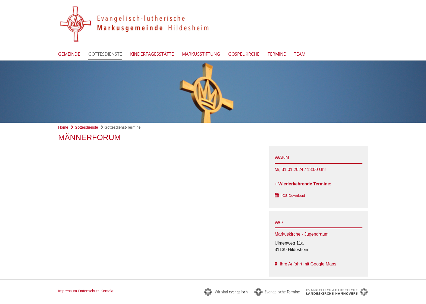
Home (63, 127)
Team (299, 54)
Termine (277, 54)
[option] (213, 92)
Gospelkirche (243, 54)
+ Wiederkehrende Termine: (303, 184)
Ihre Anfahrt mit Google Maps (308, 264)
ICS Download (293, 196)
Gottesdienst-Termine (121, 127)
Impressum (67, 291)
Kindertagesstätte (152, 54)
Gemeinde (69, 54)
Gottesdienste (105, 54)
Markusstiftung (201, 54)
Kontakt (107, 291)
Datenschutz (88, 291)
